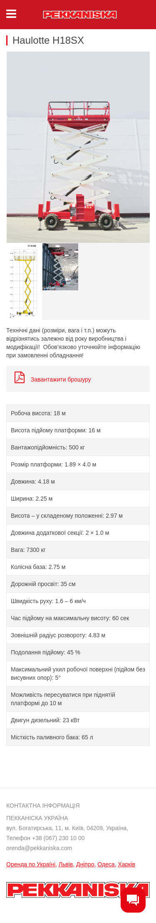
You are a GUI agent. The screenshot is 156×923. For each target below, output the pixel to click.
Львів (66, 864)
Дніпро (85, 864)
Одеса (105, 864)
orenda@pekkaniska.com (39, 848)
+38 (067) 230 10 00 (58, 838)
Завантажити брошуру (53, 379)
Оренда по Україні (30, 864)
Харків (126, 864)
